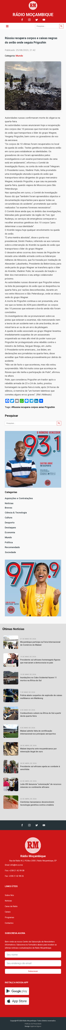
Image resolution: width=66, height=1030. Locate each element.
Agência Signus (35, 1026)
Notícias (9, 503)
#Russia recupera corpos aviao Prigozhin (33, 407)
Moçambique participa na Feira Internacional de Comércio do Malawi (40, 643)
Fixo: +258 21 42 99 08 (14, 870)
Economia (10, 532)
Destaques (10, 527)
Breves (8, 507)
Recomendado (12, 547)
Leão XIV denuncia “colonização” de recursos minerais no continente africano (40, 785)
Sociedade (10, 552)
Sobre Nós (9, 895)
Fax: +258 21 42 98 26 (14, 876)
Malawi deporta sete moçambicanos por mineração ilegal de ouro (38, 750)
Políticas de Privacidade (33, 1024)
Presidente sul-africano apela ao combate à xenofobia (40, 768)
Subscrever (33, 971)
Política (9, 542)
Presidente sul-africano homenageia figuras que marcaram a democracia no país (40, 661)
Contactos (9, 923)
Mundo (19, 55)
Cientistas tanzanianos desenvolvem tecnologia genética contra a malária (37, 803)
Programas (9, 917)
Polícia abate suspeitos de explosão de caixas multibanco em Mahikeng (41, 696)
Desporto (10, 522)
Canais (8, 912)
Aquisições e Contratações (19, 498)
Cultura (8, 517)
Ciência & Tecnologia (16, 512)
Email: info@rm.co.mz (14, 865)
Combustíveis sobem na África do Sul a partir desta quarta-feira (40, 714)
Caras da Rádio (11, 906)
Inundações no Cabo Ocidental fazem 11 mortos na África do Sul (38, 679)
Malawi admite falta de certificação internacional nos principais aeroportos (38, 732)
